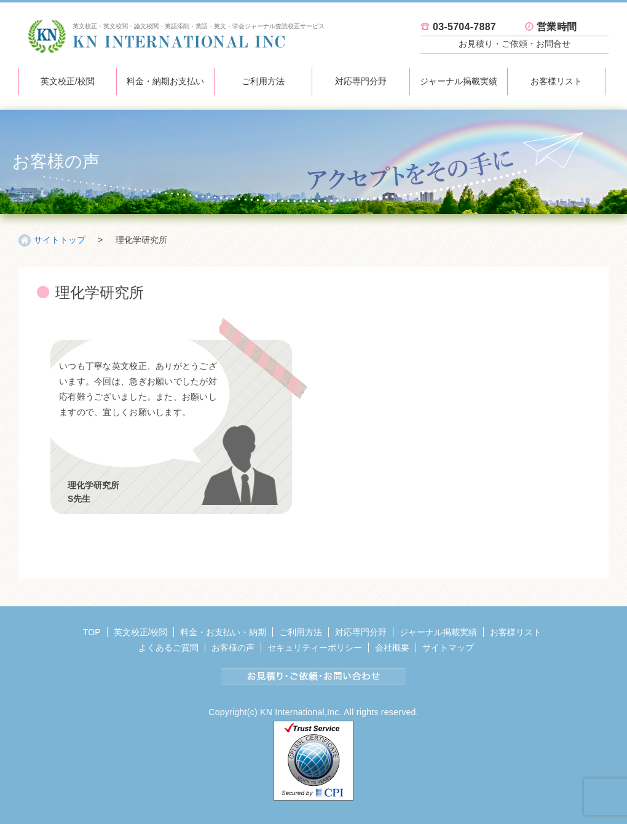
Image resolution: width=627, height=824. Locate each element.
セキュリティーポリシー (314, 647)
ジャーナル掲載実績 (458, 81)
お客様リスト (556, 81)
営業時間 (557, 27)
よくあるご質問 (168, 647)
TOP (92, 632)
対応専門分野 (361, 81)
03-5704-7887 (464, 27)
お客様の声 (232, 647)
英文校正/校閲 (68, 81)
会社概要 (392, 647)
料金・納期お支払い (165, 81)
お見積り (514, 44)
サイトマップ (448, 647)
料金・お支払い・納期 (223, 632)
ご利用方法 (263, 81)
